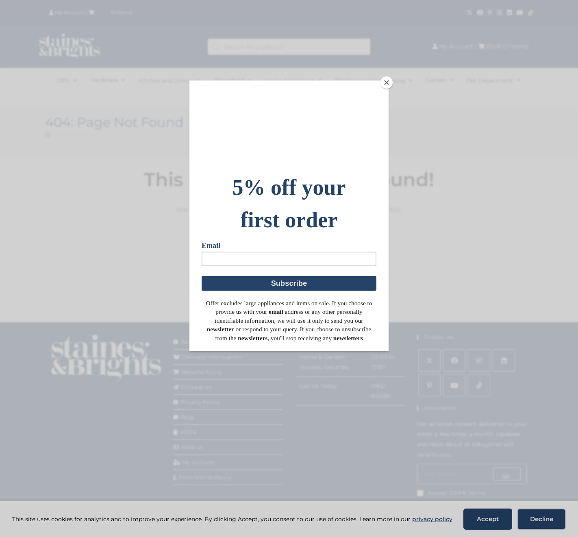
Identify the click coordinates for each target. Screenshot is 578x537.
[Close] (386, 82)
